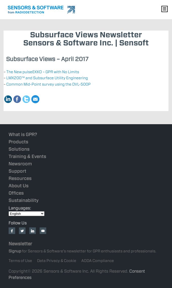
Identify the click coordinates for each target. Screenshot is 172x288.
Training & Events (27, 156)
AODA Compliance (97, 260)
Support (17, 170)
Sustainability (24, 200)
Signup (15, 251)
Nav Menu (164, 9)
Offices (16, 192)
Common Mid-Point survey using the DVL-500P (48, 84)
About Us (19, 185)
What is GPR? (23, 134)
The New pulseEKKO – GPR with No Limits (42, 72)
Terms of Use (20, 260)
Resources (20, 178)
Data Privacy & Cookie (56, 260)
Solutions (19, 148)
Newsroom (20, 163)
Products (18, 141)
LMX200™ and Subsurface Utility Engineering (47, 78)
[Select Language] (26, 213)
